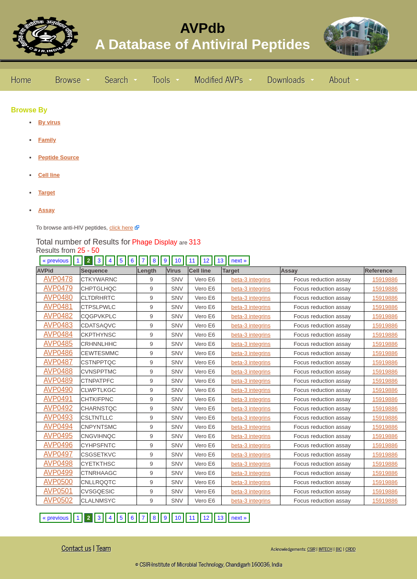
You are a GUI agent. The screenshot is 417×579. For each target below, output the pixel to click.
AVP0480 (57, 297)
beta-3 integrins (251, 279)
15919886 (385, 279)
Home (21, 79)
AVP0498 (57, 463)
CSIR (311, 549)
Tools (165, 79)
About (344, 79)
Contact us (76, 548)
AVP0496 (57, 445)
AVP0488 (57, 371)
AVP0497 (57, 454)
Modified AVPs (223, 79)
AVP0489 (57, 380)
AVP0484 (57, 334)
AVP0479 (57, 288)
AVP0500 (57, 481)
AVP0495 (57, 435)
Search (121, 79)
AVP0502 (57, 500)
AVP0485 (57, 343)
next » (239, 260)
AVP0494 (57, 426)
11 (192, 260)
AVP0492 (57, 408)
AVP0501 (57, 491)
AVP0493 (57, 417)
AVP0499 (57, 472)
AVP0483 (57, 325)
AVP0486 (57, 352)
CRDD (350, 549)
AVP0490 (57, 389)
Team (103, 548)
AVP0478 (57, 279)
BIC (339, 549)
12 (206, 260)
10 (178, 260)
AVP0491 (57, 399)
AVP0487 (57, 362)
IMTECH (325, 549)
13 (220, 260)
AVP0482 (57, 316)
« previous (55, 260)
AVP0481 (57, 306)
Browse (72, 79)
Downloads (290, 79)
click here (121, 227)
